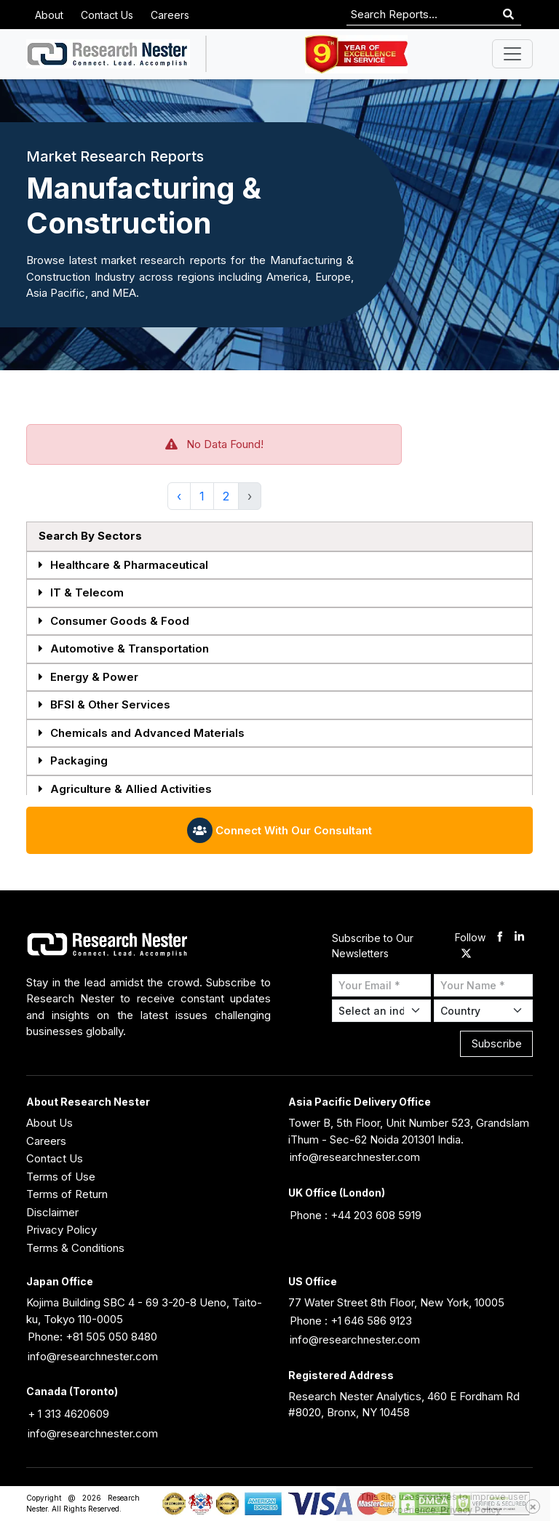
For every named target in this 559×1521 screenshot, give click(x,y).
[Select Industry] (381, 1010)
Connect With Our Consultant (279, 830)
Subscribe (497, 1043)
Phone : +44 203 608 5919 (355, 1215)
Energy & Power (88, 677)
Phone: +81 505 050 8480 (92, 1337)
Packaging (73, 761)
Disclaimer (52, 1212)
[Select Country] (483, 1010)
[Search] (508, 15)
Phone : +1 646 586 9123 (351, 1321)
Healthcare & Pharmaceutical (123, 565)
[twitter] (466, 954)
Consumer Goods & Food (114, 621)
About (49, 15)
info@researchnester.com (355, 1157)
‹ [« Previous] (179, 496)
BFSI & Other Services (104, 705)
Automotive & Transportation (124, 649)
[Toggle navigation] (512, 53)
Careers (170, 15)
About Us (49, 1123)
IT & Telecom (81, 593)
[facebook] (499, 938)
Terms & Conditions (75, 1248)
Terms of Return (67, 1194)
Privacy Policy (61, 1230)
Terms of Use (60, 1176)
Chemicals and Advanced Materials (142, 733)
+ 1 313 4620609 (68, 1414)
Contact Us (107, 15)
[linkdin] (519, 938)
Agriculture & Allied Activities (125, 789)
